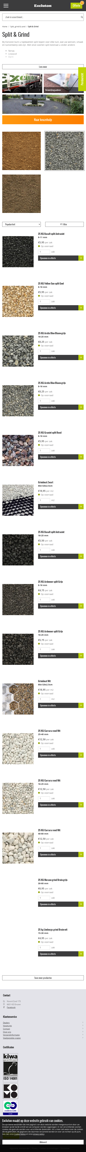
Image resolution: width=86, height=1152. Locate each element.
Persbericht (82, 79)
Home (4, 26)
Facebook (11, 1007)
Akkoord (43, 1142)
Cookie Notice (20, 1134)
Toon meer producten (43, 978)
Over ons (7, 1032)
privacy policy (38, 1134)
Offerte (77, 5)
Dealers (6, 1022)
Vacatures (7, 1025)
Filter (63, 224)
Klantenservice (10, 1017)
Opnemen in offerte (62, 258)
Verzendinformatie (11, 1035)
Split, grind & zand (17, 26)
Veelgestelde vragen (12, 1038)
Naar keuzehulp (43, 119)
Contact (6, 1028)
